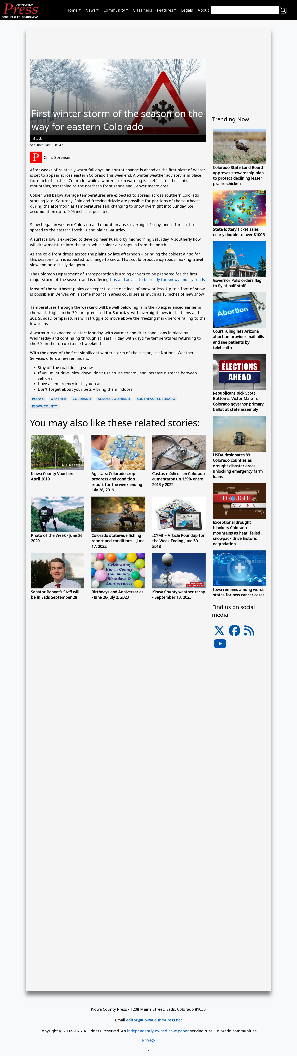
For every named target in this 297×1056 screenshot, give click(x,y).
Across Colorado (114, 399)
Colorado (82, 399)
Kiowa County (44, 406)
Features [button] (165, 10)
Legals (187, 10)
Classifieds (142, 10)
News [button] (90, 10)
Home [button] (71, 10)
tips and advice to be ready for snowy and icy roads (157, 279)
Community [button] (114, 10)
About (203, 10)
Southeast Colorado (156, 399)
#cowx (38, 399)
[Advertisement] (239, 748)
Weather (58, 399)
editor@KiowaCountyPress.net (154, 1020)
